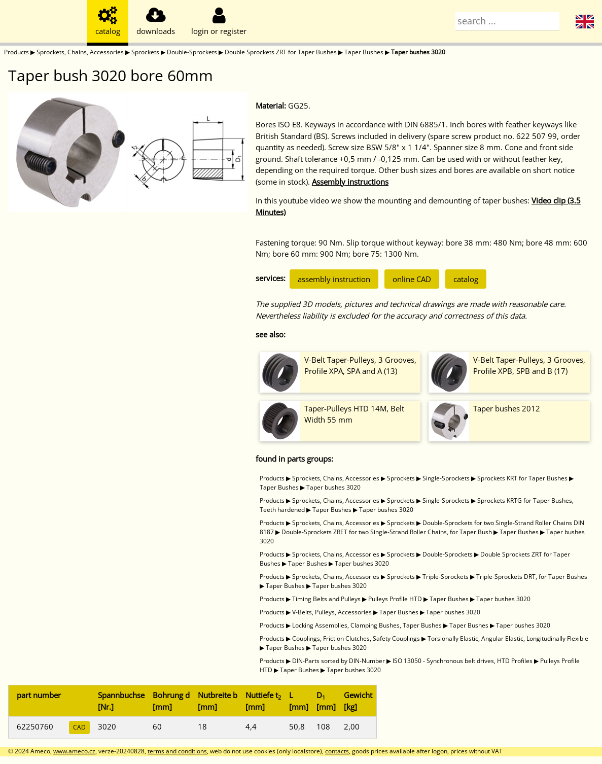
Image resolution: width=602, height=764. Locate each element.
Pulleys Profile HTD (395, 599)
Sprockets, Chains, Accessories (80, 52)
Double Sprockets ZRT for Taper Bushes (281, 52)
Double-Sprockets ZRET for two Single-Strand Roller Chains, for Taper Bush (386, 532)
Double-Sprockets (192, 52)
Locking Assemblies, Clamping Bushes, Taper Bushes (367, 625)
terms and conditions (177, 751)
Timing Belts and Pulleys (326, 599)
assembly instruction (334, 279)
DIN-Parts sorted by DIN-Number (338, 660)
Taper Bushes (363, 52)
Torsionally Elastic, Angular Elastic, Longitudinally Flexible (508, 638)
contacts (337, 751)
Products (16, 52)
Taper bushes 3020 (418, 52)
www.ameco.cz (74, 751)
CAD (79, 727)
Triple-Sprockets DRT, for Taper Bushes (531, 576)
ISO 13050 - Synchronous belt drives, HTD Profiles (463, 660)
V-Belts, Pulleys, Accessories (332, 612)
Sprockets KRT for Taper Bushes (522, 478)
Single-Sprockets (446, 478)
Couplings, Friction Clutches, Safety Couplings (356, 638)
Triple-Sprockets (445, 576)
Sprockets (145, 52)
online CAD (412, 279)
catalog (465, 279)
